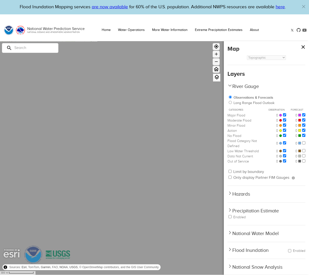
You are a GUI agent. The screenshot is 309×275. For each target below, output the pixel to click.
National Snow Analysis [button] (257, 267)
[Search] (30, 48)
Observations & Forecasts (251, 97)
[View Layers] (216, 77)
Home (106, 30)
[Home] (216, 69)
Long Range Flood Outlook (251, 103)
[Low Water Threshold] (284, 150)
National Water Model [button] (255, 234)
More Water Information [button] (170, 30)
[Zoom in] (216, 54)
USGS (73, 267)
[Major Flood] (284, 114)
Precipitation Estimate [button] (255, 211)
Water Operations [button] (131, 30)
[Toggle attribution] (5, 267)
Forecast (297, 109)
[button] (303, 6)
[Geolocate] (216, 46)
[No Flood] (284, 135)
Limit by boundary (246, 172)
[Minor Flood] (284, 125)
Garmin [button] (45, 267)
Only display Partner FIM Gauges (258, 177)
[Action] (284, 130)
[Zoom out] (216, 61)
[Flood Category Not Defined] (284, 142)
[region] (112, 158)
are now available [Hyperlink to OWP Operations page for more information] (110, 7)
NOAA (64, 267)
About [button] (254, 30)
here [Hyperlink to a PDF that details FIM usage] (280, 7)
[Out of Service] (284, 160)
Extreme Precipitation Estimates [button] (219, 30)
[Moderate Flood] (284, 120)
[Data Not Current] (284, 155)
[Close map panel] (303, 45)
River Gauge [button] (245, 86)
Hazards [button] (241, 194)
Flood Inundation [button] (250, 250)
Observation (276, 109)
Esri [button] (24, 267)
